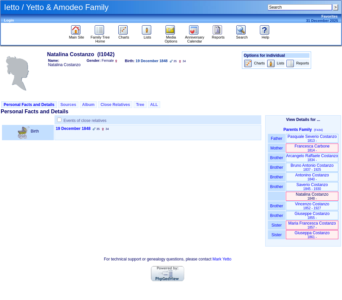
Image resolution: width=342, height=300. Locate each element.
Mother (276, 148)
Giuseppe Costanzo (311, 215)
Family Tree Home (100, 37)
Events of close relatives (84, 120)
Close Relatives (115, 104)
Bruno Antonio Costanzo (311, 167)
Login (9, 20)
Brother (276, 157)
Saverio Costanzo (312, 186)
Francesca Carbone (311, 148)
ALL (154, 104)
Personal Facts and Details (29, 104)
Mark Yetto (221, 259)
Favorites (329, 16)
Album (88, 104)
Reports (218, 35)
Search (242, 35)
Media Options (171, 37)
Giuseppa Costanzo (311, 235)
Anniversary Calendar (194, 37)
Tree (140, 104)
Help (265, 35)
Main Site (76, 35)
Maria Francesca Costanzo (312, 225)
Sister (277, 225)
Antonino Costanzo (312, 177)
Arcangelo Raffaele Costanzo (312, 157)
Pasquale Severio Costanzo (312, 138)
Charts (124, 35)
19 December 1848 (73, 128)
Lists (147, 35)
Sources (68, 104)
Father (276, 138)
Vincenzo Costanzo (312, 206)
